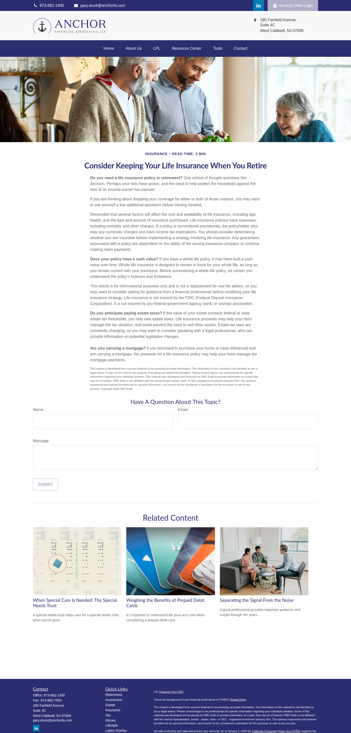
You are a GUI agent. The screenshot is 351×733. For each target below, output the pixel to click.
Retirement (114, 695)
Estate (110, 705)
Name (38, 410)
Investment (114, 700)
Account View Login (293, 5)
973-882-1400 (54, 695)
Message (41, 441)
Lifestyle (112, 725)
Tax (108, 715)
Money (111, 720)
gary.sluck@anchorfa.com (99, 5)
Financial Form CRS (171, 691)
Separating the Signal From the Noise (257, 600)
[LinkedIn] (258, 5)
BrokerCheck (238, 699)
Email (183, 410)
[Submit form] (45, 485)
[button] (109, 48)
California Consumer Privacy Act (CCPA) (276, 731)
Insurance (113, 710)
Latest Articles (116, 731)
